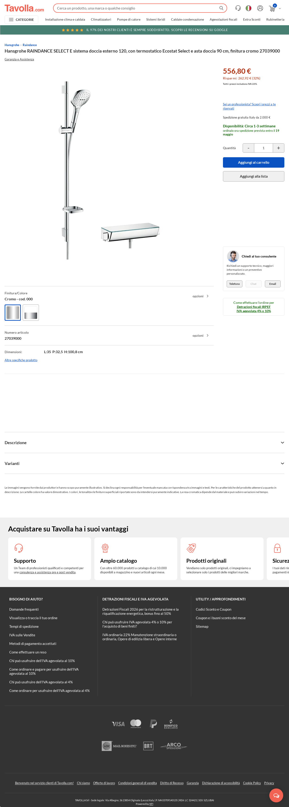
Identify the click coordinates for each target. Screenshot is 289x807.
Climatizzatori (101, 19)
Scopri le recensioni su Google (144, 30)
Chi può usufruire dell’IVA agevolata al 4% (41, 682)
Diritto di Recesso (172, 783)
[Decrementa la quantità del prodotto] (248, 148)
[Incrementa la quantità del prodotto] (278, 148)
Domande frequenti (24, 609)
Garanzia (193, 783)
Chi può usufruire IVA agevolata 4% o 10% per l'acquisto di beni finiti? (137, 624)
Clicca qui (255, 30)
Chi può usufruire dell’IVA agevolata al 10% (42, 661)
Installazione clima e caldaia (65, 19)
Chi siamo (83, 783)
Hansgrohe (12, 45)
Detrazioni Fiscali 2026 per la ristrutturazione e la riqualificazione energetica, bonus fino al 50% (140, 611)
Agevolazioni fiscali (223, 19)
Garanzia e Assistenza (19, 59)
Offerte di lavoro (104, 783)
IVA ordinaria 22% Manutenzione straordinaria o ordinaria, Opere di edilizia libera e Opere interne (139, 637)
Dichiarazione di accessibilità (221, 783)
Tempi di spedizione (24, 626)
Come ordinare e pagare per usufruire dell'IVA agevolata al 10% (44, 671)
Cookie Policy (252, 783)
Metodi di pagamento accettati (32, 643)
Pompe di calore (128, 19)
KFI (151, 803)
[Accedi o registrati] (259, 8)
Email (272, 284)
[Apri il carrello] (275, 9)
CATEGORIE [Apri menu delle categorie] (25, 20)
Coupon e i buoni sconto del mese (221, 618)
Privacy (269, 783)
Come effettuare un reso (27, 652)
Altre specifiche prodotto (21, 360)
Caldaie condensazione (187, 19)
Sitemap (202, 626)
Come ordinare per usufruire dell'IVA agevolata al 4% (49, 690)
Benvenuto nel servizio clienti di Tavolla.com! (44, 783)
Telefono (234, 284)
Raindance (30, 45)
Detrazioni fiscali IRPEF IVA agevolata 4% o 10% (254, 309)
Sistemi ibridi (155, 19)
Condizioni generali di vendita (137, 783)
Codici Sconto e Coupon (213, 609)
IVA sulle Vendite (22, 635)
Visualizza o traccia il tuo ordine (33, 618)
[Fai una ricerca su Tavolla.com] (140, 8)
